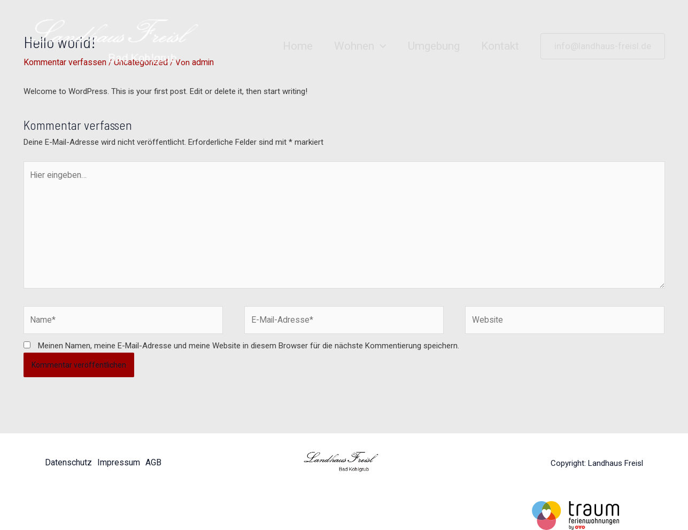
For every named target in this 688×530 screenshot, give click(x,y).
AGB (153, 456)
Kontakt (500, 46)
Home (294, 46)
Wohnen (357, 46)
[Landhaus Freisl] (120, 46)
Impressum (117, 456)
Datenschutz (67, 456)
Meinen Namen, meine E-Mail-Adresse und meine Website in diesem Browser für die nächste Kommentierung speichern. (248, 339)
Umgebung (432, 46)
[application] (378, 46)
